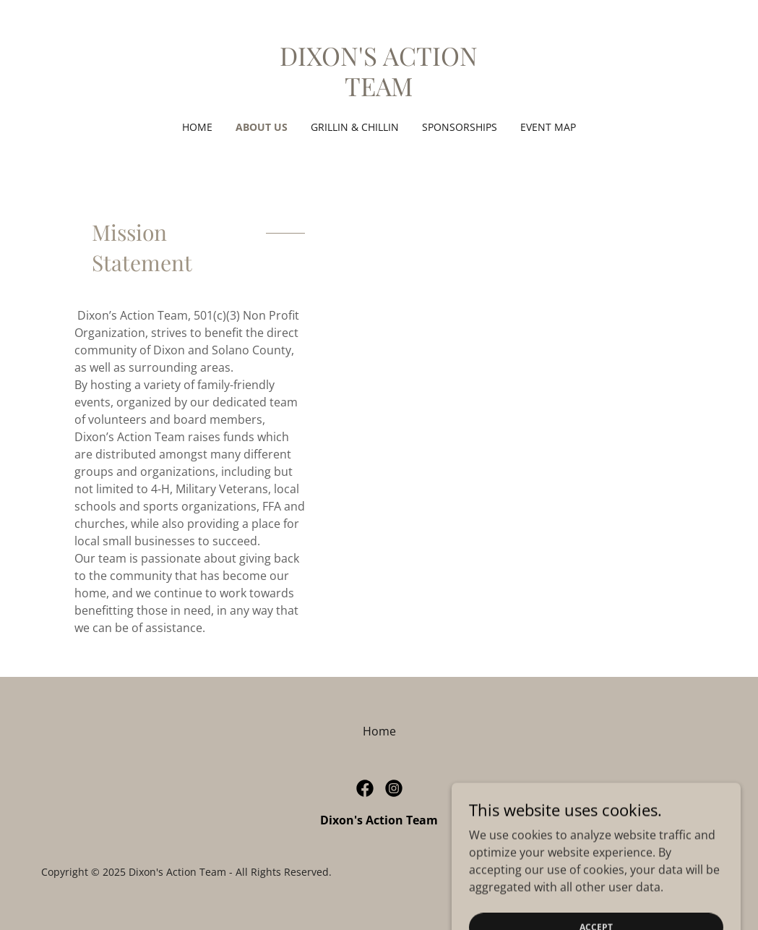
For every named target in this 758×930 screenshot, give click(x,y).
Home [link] (197, 127)
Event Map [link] (548, 127)
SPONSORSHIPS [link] (459, 127)
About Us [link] (262, 127)
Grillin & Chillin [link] (355, 127)
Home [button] (379, 731)
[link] (379, 92)
